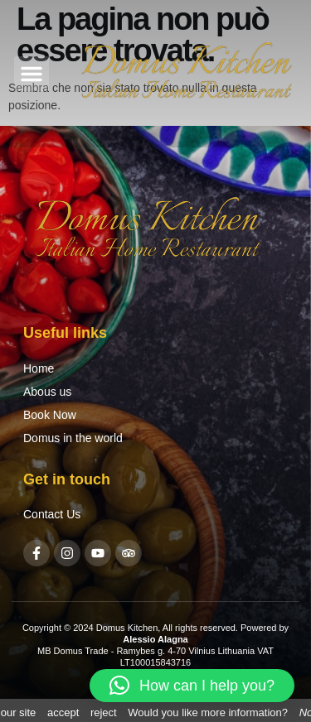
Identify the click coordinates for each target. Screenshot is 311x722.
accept (63, 712)
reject (103, 712)
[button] (31, 73)
